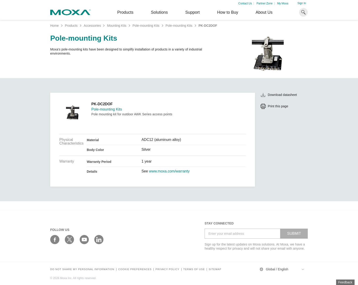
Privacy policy (167, 269)
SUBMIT (294, 233)
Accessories (92, 25)
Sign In (301, 3)
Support (192, 12)
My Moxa (282, 3)
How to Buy (227, 12)
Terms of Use (194, 269)
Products (71, 25)
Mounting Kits (116, 25)
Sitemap (215, 269)
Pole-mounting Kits (146, 25)
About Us (263, 12)
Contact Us (245, 3)
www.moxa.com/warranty (169, 171)
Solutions (159, 12)
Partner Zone (265, 3)
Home (54, 25)
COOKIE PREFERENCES (135, 269)
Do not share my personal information (82, 269)
